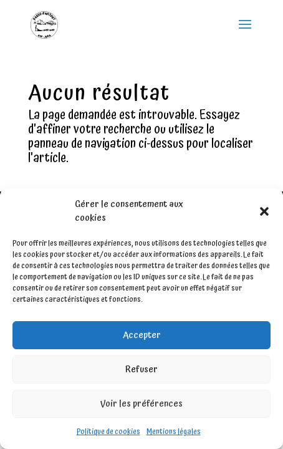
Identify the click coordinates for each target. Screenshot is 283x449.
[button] (264, 211)
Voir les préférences (141, 404)
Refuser (141, 369)
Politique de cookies (108, 432)
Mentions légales (173, 432)
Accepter (142, 335)
